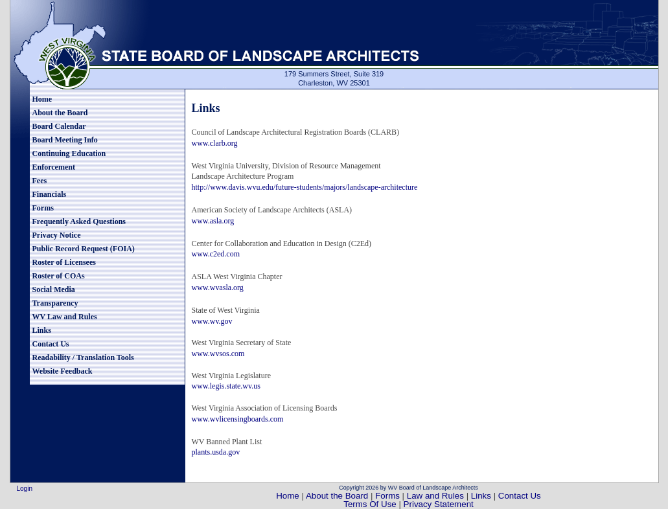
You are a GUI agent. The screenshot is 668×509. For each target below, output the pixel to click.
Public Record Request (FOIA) (83, 248)
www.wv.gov (212, 321)
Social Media (53, 289)
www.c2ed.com (216, 253)
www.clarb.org (215, 143)
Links (41, 330)
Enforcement (53, 167)
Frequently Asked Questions (79, 221)
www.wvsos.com (218, 353)
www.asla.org (213, 220)
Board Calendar (59, 126)
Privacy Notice (56, 235)
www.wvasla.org (218, 287)
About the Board (60, 112)
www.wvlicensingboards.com (238, 419)
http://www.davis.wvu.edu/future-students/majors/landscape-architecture (305, 187)
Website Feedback (62, 371)
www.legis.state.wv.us (226, 385)
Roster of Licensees (64, 262)
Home (42, 99)
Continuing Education (69, 153)
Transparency (55, 303)
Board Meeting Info (65, 139)
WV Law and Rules (64, 316)
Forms (43, 207)
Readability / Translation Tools (83, 357)
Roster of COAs (58, 275)
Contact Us (50, 343)
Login (24, 488)
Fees (39, 180)
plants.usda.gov (216, 452)
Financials (49, 194)
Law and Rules (435, 496)
